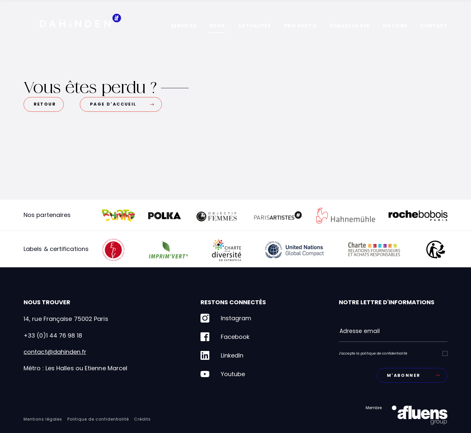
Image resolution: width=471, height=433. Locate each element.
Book (217, 26)
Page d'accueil (122, 104)
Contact (433, 26)
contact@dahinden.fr (55, 352)
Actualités (254, 26)
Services (183, 26)
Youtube (223, 374)
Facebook (225, 336)
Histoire (395, 26)
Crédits (142, 419)
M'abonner (413, 375)
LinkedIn (222, 355)
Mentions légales (43, 419)
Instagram (226, 318)
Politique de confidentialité (98, 419)
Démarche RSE (350, 26)
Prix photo (300, 26)
